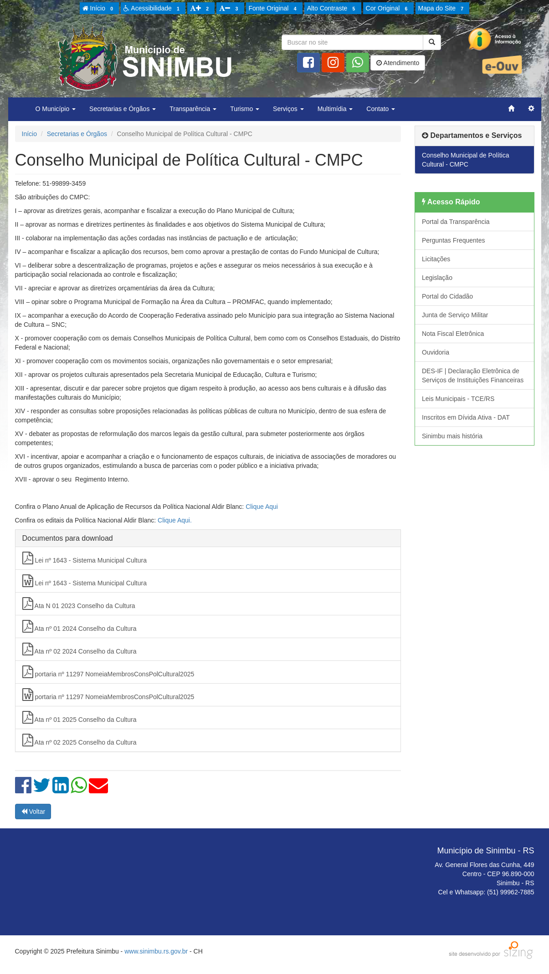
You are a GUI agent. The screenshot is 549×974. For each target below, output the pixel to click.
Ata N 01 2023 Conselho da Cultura (78, 603)
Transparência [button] (192, 108)
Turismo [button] (244, 108)
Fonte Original (274, 9)
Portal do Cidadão (447, 296)
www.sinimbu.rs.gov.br (156, 951)
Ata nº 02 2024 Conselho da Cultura (79, 649)
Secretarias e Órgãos (77, 133)
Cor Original (388, 9)
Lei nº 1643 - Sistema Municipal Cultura (84, 558)
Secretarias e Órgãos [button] (122, 108)
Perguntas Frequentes (453, 240)
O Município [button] (56, 108)
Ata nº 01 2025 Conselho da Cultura (79, 717)
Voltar (33, 811)
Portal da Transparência (456, 221)
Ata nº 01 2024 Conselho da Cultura (79, 626)
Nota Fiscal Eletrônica (453, 333)
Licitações (436, 259)
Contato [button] (380, 108)
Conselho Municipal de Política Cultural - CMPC (465, 160)
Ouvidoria (435, 352)
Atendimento (397, 62)
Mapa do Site (442, 9)
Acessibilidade (152, 9)
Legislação (437, 277)
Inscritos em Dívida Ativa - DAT (466, 417)
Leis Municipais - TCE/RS (458, 398)
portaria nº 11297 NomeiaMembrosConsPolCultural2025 (108, 671)
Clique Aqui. (175, 520)
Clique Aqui (262, 506)
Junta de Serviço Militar (455, 315)
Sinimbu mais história (452, 436)
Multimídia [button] (335, 108)
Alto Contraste (332, 9)
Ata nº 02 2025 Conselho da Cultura (79, 740)
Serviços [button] (288, 108)
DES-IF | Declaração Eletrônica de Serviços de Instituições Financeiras (472, 375)
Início (99, 9)
